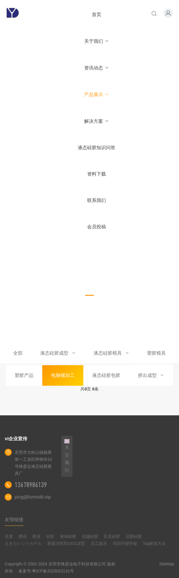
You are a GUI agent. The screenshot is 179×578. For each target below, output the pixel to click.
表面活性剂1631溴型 (66, 543)
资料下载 (96, 173)
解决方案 (96, 121)
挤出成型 (151, 375)
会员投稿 (96, 226)
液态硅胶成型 (58, 353)
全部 (18, 353)
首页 (96, 14)
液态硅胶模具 (111, 353)
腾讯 (22, 536)
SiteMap (166, 564)
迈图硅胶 (134, 536)
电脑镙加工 (63, 375)
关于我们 (96, 41)
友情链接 (14, 519)
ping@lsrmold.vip (33, 496)
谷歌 (50, 536)
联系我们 (96, 200)
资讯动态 (96, 67)
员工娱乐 (99, 543)
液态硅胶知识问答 (96, 147)
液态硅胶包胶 (106, 375)
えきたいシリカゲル (23, 543)
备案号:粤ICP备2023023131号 (46, 571)
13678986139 (31, 485)
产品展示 (96, 94)
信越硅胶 (90, 536)
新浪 (36, 536)
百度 (9, 536)
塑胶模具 (156, 353)
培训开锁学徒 (125, 543)
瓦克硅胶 (112, 536)
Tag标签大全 (154, 543)
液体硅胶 (68, 536)
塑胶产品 (24, 375)
